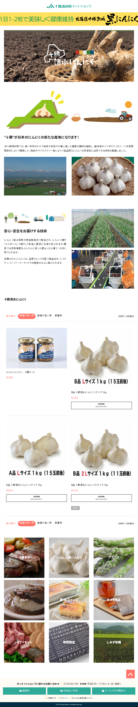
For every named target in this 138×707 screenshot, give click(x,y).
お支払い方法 (69, 690)
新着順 (58, 315)
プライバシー (63, 698)
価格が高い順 (44, 315)
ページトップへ (130, 674)
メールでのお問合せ (114, 690)
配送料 (24, 690)
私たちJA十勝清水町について (81, 698)
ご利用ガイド (50, 698)
